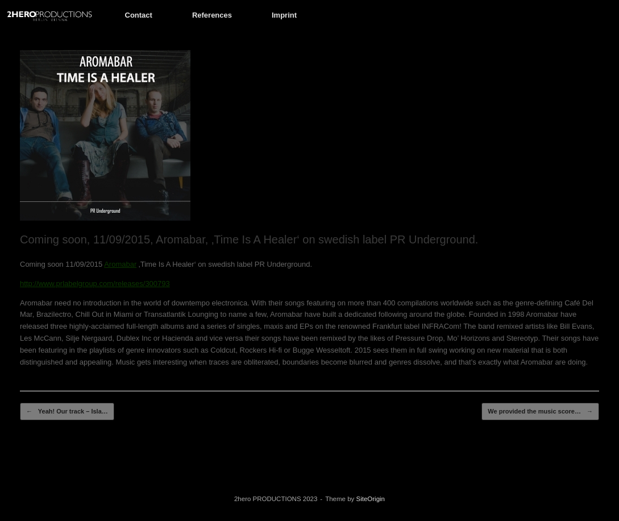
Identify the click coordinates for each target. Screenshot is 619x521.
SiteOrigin (370, 498)
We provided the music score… (540, 411)
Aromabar (120, 264)
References (212, 15)
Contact (138, 15)
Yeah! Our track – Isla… (67, 411)
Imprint (284, 15)
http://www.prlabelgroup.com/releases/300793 (95, 283)
